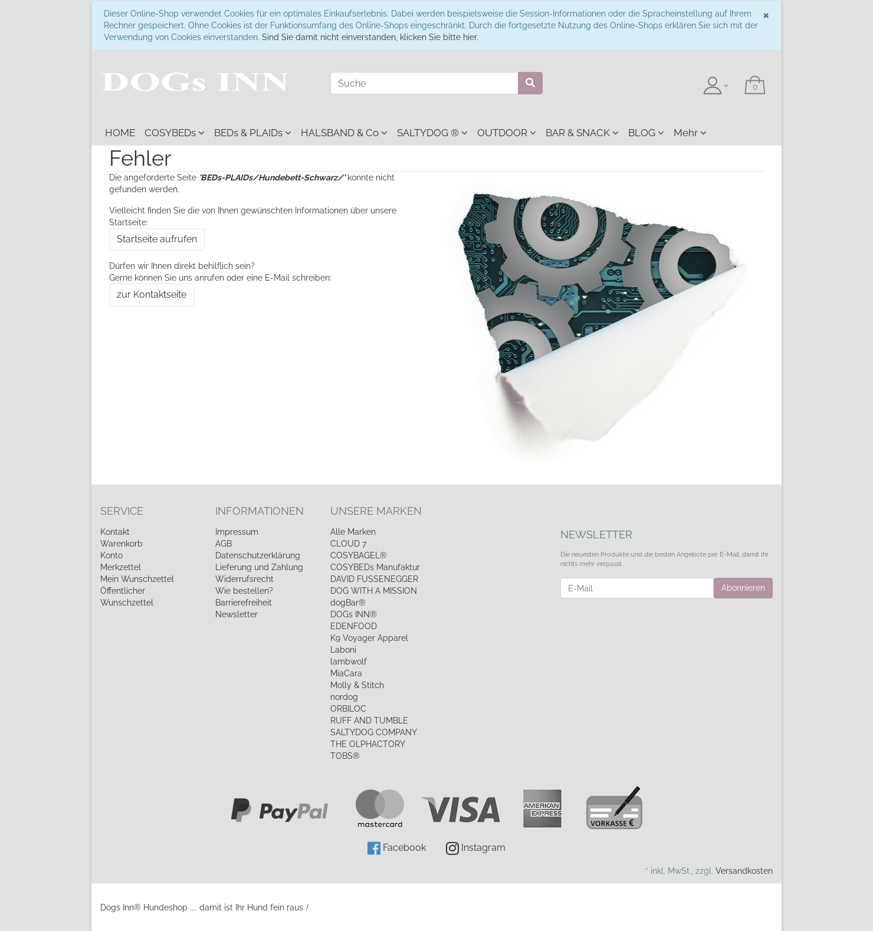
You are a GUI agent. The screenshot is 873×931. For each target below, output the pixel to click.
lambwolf (348, 661)
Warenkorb (121, 543)
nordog (344, 697)
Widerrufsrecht (244, 579)
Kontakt (115, 532)
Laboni (343, 649)
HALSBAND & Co (344, 133)
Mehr (690, 133)
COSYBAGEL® (358, 555)
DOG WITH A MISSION (373, 591)
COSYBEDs (175, 133)
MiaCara (346, 673)
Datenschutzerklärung (257, 555)
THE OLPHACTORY (367, 744)
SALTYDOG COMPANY (373, 732)
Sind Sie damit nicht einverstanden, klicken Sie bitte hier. (370, 37)
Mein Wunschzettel (137, 579)
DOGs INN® (353, 614)
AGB (223, 543)
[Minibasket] (755, 86)
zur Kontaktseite (151, 294)
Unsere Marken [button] (376, 511)
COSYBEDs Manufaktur (375, 567)
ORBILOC (348, 708)
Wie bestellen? (244, 591)
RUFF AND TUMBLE (369, 720)
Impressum (236, 532)
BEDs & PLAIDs (252, 133)
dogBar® (348, 602)
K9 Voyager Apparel (369, 638)
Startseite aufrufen (157, 239)
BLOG (646, 133)
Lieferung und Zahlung (259, 567)
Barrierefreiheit (243, 602)
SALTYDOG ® (432, 133)
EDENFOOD (353, 626)
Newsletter (236, 614)
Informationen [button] (259, 511)
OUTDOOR (506, 133)
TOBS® (345, 756)
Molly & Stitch (357, 685)
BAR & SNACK (582, 133)
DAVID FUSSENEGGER (374, 579)
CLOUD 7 (348, 543)
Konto (111, 555)
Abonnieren (743, 588)
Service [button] (121, 511)
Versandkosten (744, 871)
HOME (120, 133)
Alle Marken (353, 532)
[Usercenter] (715, 86)
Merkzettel (120, 567)
